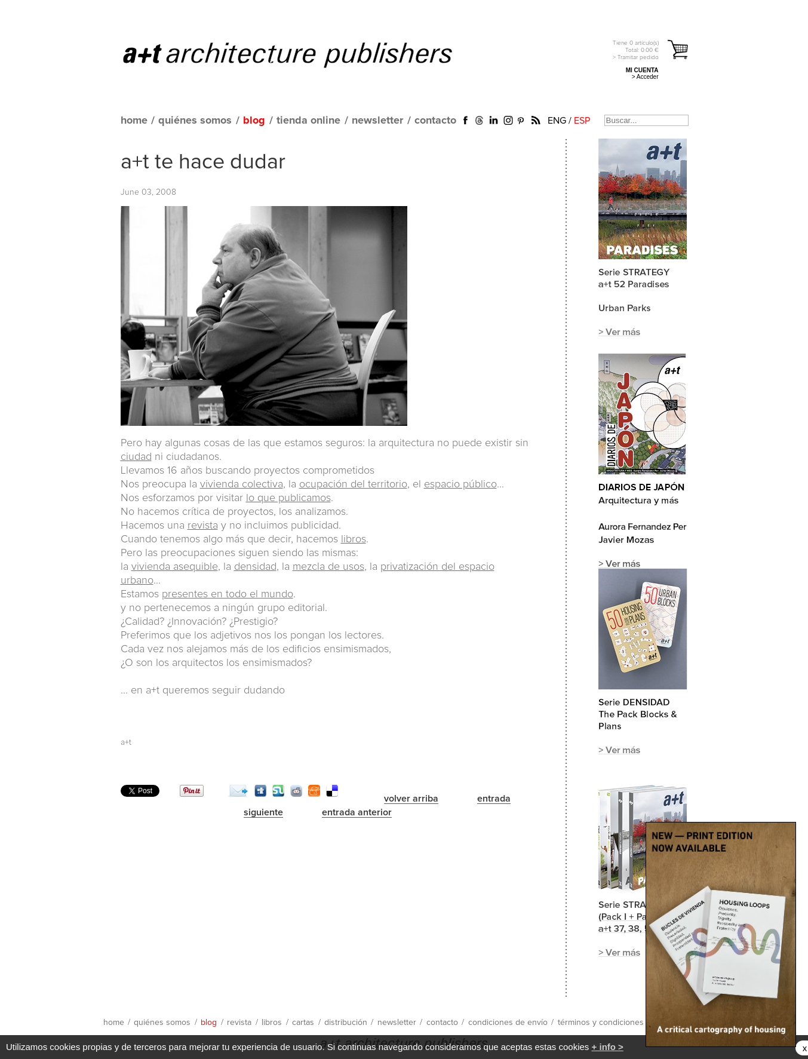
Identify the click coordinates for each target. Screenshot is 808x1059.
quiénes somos (195, 120)
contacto (435, 120)
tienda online (308, 120)
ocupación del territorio (353, 484)
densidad (255, 566)
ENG (557, 120)
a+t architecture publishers (302, 54)
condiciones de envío (508, 1022)
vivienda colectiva (241, 484)
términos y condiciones (601, 1022)
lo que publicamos (288, 498)
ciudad (136, 457)
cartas (303, 1022)
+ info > (607, 1047)
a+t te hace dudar (203, 162)
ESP (582, 120)
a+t (126, 742)
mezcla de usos (328, 566)
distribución (345, 1022)
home (134, 120)
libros (353, 539)
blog (254, 120)
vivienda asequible (174, 566)
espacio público (460, 484)
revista (203, 525)
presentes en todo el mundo (227, 594)
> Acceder (645, 76)
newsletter (377, 120)
